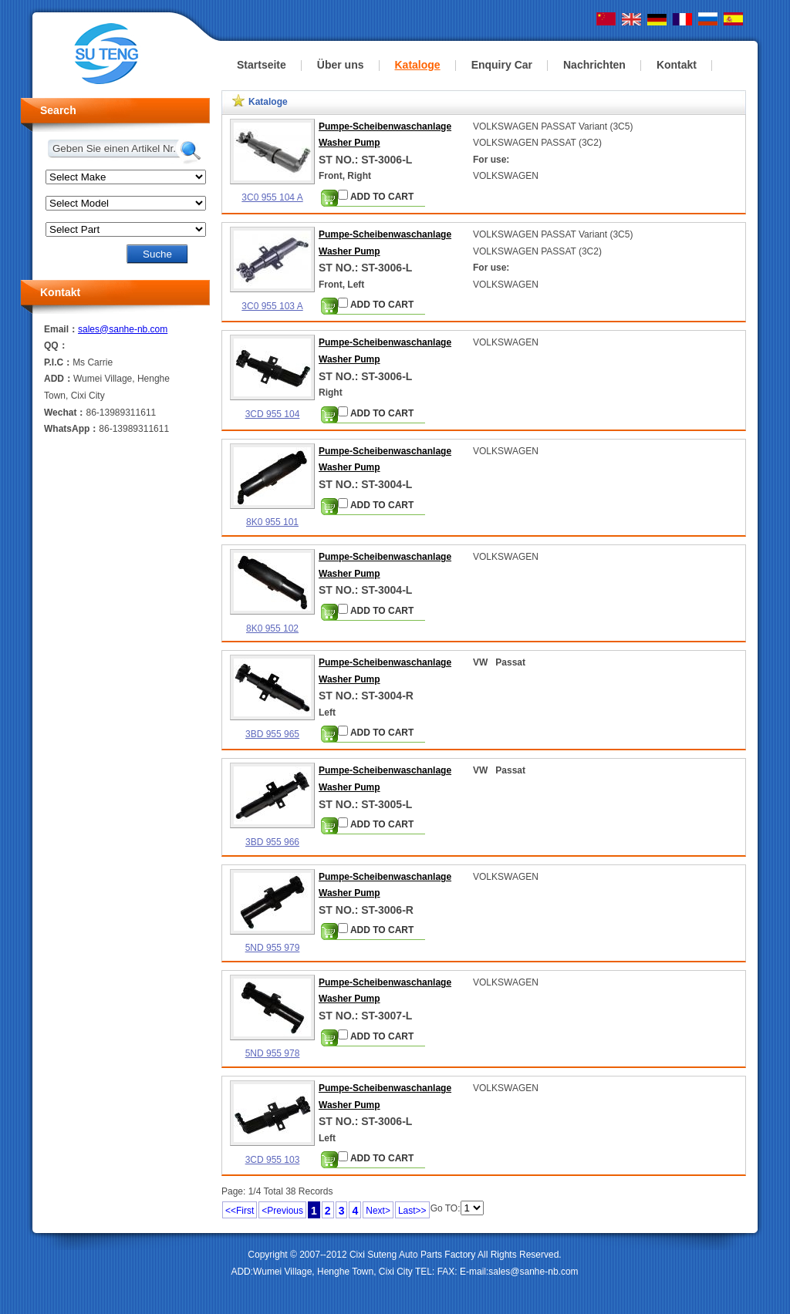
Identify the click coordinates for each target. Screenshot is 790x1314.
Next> (378, 1210)
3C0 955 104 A (271, 197)
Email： (61, 329)
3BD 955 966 (272, 842)
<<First (239, 1210)
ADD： (58, 378)
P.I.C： (58, 362)
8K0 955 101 (272, 522)
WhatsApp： (71, 428)
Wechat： (65, 412)
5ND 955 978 (272, 1053)
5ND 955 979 (272, 947)
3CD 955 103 (272, 1159)
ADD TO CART (376, 196)
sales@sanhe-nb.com (122, 329)
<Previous (282, 1210)
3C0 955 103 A (271, 306)
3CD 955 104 (272, 414)
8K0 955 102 (272, 628)
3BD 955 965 (272, 734)
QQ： (56, 345)
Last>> (412, 1210)
